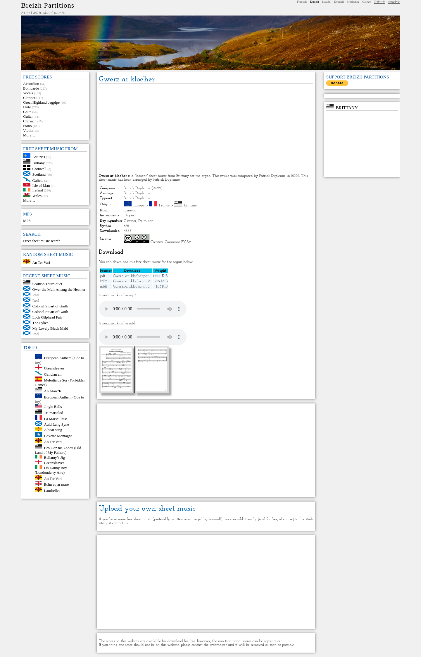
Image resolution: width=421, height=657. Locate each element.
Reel (35, 295)
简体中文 (394, 2)
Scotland (39, 174)
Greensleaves (54, 463)
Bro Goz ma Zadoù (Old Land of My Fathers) (58, 450)
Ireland (37, 190)
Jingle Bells (53, 406)
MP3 (26, 220)
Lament (130, 210)
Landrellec (52, 490)
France (164, 205)
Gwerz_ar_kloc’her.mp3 (131, 281)
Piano (27, 126)
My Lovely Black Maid (50, 328)
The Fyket (40, 323)
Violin (27, 130)
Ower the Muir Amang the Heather (59, 289)
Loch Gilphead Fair (47, 317)
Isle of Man (41, 185)
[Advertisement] (206, 129)
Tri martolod (53, 412)
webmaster (218, 645)
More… (29, 135)
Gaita (27, 112)
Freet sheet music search (41, 241)
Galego (366, 1)
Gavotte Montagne (58, 435)
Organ (129, 215)
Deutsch (339, 1)
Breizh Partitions (47, 5)
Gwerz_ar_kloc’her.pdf (131, 276)
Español (326, 1)
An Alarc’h (52, 391)
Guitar (28, 116)
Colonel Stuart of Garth (50, 306)
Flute (27, 107)
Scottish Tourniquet (47, 284)
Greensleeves (54, 368)
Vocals (28, 93)
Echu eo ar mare (56, 484)
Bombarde (31, 88)
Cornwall (39, 169)
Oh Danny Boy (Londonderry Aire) (51, 470)
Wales (37, 196)
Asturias (38, 157)
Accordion (31, 83)
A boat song (53, 429)
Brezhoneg (353, 1)
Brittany (38, 162)
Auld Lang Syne (56, 424)
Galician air (53, 374)
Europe (139, 205)
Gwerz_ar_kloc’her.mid (131, 286)
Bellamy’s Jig (54, 457)
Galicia (38, 180)
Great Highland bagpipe (41, 102)
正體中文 (379, 2)
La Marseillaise (56, 419)
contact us (120, 523)
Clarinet (29, 97)
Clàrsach (29, 121)
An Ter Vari (41, 262)
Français (302, 1)
